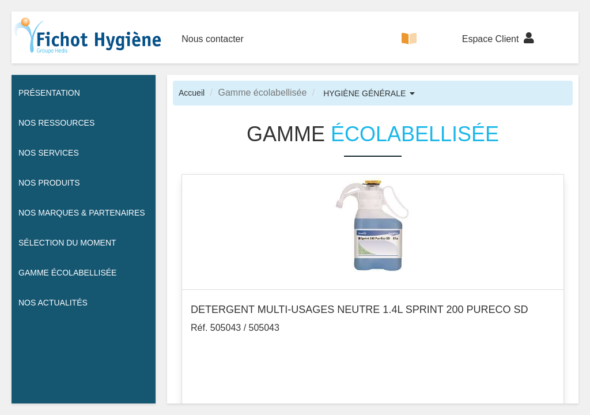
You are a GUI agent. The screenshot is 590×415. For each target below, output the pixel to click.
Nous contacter (212, 39)
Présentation (49, 92)
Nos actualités (53, 302)
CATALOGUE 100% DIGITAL (408, 48)
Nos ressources (56, 122)
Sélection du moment (67, 242)
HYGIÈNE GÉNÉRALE (364, 93)
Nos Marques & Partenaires (81, 212)
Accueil (192, 92)
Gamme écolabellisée (67, 272)
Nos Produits (49, 182)
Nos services (48, 152)
